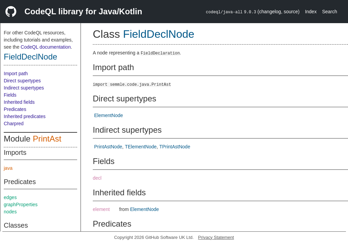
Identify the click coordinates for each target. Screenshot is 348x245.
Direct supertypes (22, 80)
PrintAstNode (108, 146)
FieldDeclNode (30, 56)
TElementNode (140, 146)
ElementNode (108, 115)
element (101, 209)
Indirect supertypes (24, 88)
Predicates (15, 109)
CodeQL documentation (46, 47)
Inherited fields (19, 102)
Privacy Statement (216, 237)
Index (310, 11)
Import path (16, 73)
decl (97, 178)
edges (10, 197)
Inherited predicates (25, 116)
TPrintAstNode (174, 146)
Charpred (13, 123)
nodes (10, 211)
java (8, 168)
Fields (10, 95)
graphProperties (21, 204)
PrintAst (47, 138)
